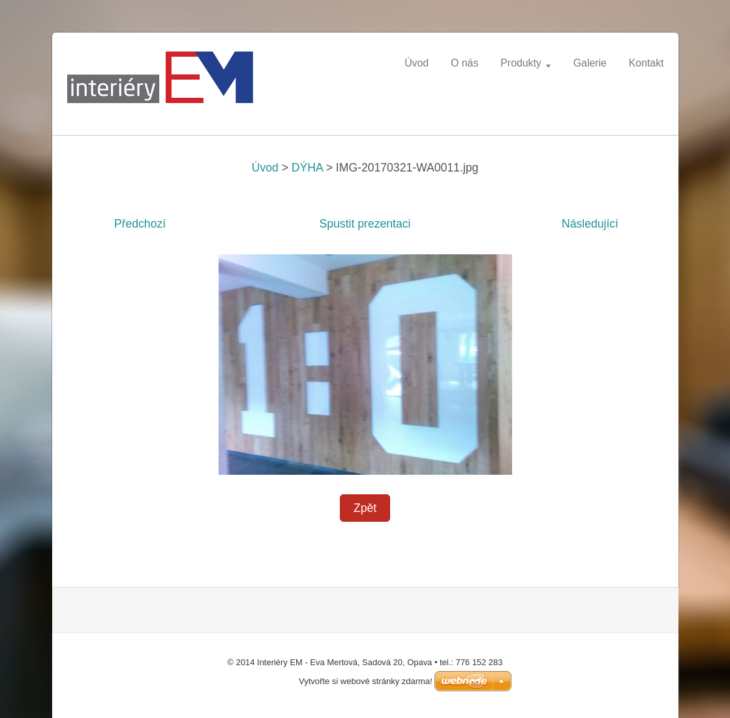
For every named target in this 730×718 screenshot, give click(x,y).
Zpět (365, 508)
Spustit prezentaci (365, 223)
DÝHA (307, 167)
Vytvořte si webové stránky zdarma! (366, 681)
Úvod (265, 167)
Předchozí (140, 223)
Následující (590, 223)
